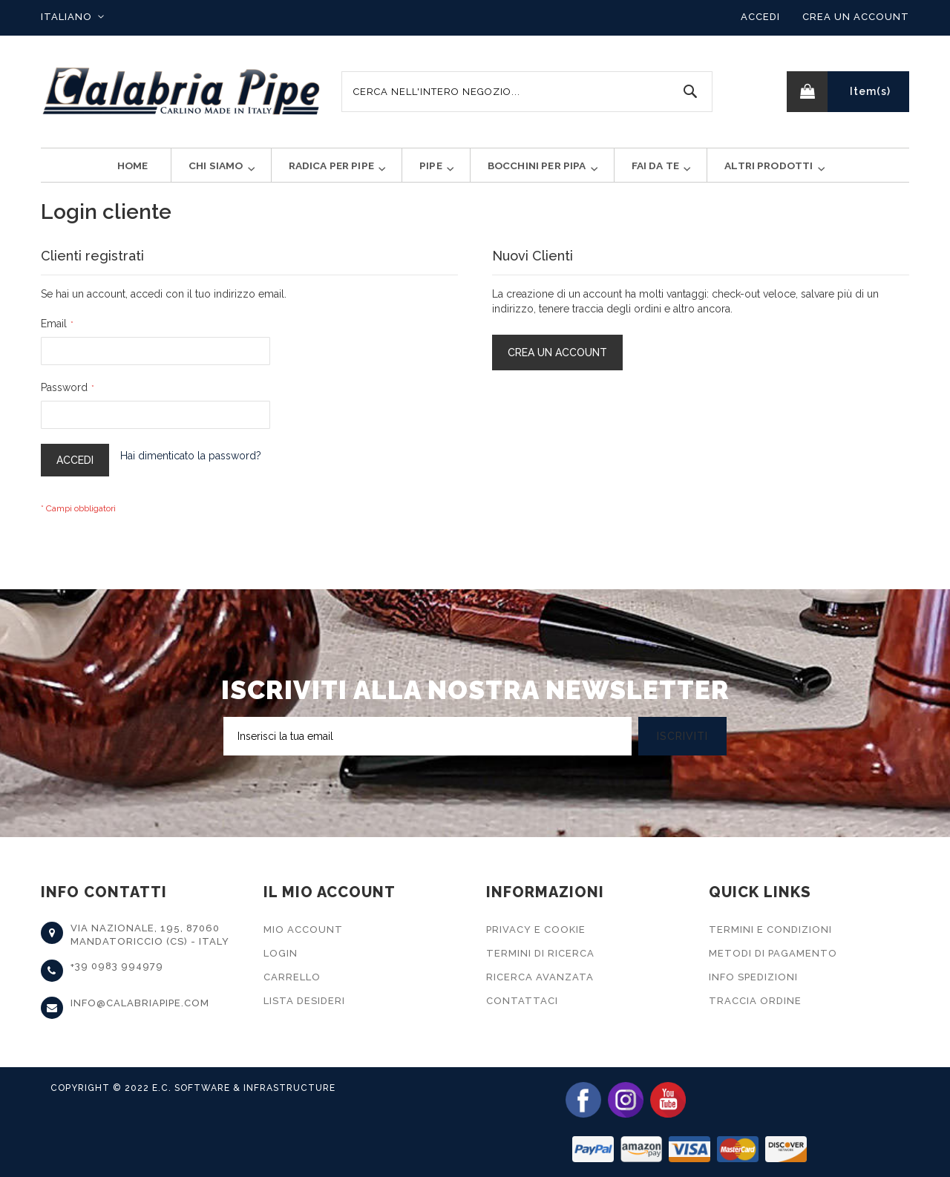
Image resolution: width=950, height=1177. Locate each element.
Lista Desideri (304, 1000)
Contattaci (522, 1000)
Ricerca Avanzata (540, 977)
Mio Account (303, 929)
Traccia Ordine (755, 1000)
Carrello (292, 977)
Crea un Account (855, 16)
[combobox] (526, 91)
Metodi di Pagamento (773, 953)
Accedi (760, 16)
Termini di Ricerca (540, 953)
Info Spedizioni (753, 977)
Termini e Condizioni (770, 929)
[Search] (690, 91)
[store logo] (182, 92)
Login (280, 953)
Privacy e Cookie (536, 929)
